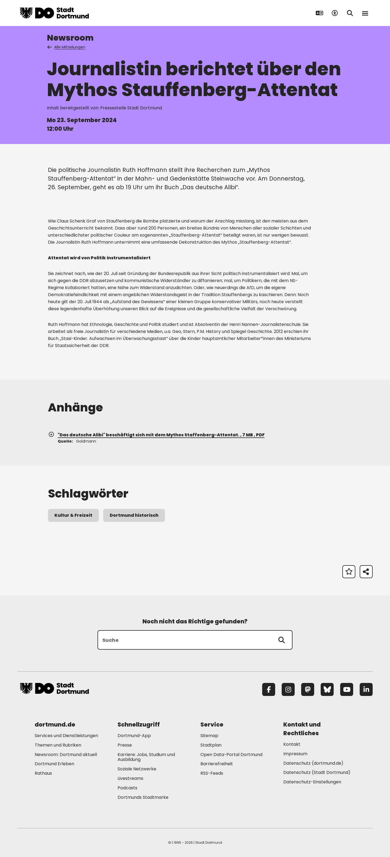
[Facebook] (268, 689)
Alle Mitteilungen (66, 47)
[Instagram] (288, 689)
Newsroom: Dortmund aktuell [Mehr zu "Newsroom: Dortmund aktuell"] (66, 754)
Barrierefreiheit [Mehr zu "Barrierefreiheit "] (216, 764)
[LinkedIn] (366, 689)
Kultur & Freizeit (73, 515)
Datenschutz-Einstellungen (312, 782)
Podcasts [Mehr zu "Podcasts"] (127, 788)
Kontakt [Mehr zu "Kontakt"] (291, 744)
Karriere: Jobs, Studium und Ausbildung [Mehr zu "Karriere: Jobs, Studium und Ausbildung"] (146, 757)
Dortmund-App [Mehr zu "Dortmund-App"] (134, 735)
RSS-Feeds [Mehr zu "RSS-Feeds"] (211, 773)
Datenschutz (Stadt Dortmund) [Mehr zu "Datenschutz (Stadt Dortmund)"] (316, 772)
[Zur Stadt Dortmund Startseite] (54, 13)
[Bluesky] (327, 689)
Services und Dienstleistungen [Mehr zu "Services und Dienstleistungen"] (66, 735)
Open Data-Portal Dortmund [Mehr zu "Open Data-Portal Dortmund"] (231, 754)
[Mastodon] (307, 689)
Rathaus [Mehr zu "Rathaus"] (43, 773)
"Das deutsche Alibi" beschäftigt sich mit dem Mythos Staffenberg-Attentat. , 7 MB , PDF (156, 435)
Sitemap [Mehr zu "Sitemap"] (209, 735)
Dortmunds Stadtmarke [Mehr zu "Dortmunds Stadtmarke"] (143, 797)
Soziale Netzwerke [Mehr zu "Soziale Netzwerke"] (137, 769)
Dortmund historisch (134, 515)
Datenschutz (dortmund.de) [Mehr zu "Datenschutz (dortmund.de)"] (313, 763)
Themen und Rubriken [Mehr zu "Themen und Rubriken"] (58, 745)
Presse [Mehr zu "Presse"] (125, 745)
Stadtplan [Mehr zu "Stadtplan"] (211, 745)
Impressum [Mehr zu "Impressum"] (295, 754)
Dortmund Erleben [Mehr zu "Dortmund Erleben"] (54, 764)
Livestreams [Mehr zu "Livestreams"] (130, 778)
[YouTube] (346, 689)
